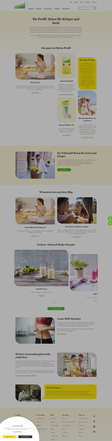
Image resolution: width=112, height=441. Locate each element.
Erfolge (57, 9)
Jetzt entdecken (66, 135)
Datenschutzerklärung (17, 431)
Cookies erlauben (9, 436)
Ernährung (53, 397)
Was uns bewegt (83, 400)
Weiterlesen (28, 276)
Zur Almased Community (87, 137)
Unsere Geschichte (83, 397)
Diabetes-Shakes (55, 404)
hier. (54, 351)
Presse (80, 414)
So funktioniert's (40, 397)
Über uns (94, 2)
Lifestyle (53, 418)
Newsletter (65, 414)
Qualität (38, 9)
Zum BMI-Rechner (61, 312)
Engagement (82, 407)
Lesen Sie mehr (35, 236)
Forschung (81, 404)
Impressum (40, 432)
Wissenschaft (54, 414)
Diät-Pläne (38, 404)
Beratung (76, 2)
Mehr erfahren (35, 92)
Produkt (31, 9)
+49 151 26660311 (76, 371)
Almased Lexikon (66, 404)
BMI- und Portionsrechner (68, 400)
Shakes (52, 407)
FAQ (71, 2)
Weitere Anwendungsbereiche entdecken (25, 354)
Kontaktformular (70, 373)
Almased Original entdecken (66, 94)
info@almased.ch (52, 373)
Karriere (81, 411)
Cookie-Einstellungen (25, 436)
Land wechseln (90, 432)
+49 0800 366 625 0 (54, 371)
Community (87, 2)
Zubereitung (39, 400)
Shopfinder (66, 9)
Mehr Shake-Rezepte (56, 287)
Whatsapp (65, 371)
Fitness (52, 421)
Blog (81, 2)
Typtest (64, 397)
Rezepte (53, 411)
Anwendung (48, 9)
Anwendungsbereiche (41, 407)
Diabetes (53, 400)
